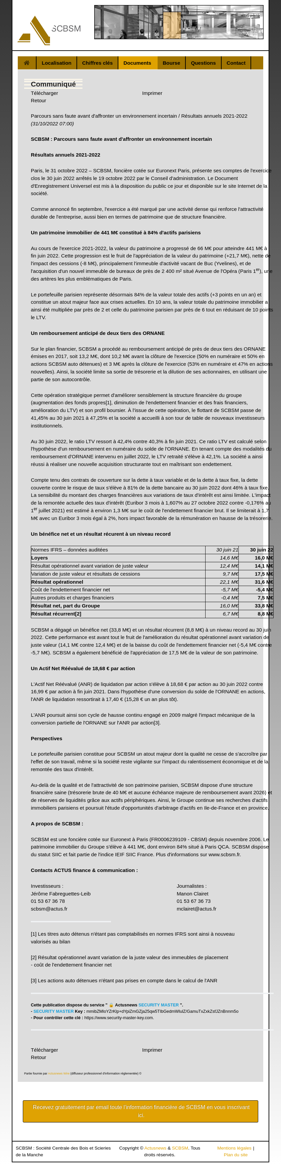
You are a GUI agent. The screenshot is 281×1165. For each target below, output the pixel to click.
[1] (108, 402)
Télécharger (44, 93)
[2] (34, 957)
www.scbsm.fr (224, 854)
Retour (38, 100)
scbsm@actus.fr (49, 909)
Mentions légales (234, 1148)
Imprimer (152, 93)
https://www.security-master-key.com (119, 1017)
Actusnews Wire (59, 1073)
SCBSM (180, 1148)
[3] (156, 722)
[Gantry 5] (48, 30)
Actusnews (155, 1148)
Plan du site (236, 1154)
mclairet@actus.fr (196, 909)
